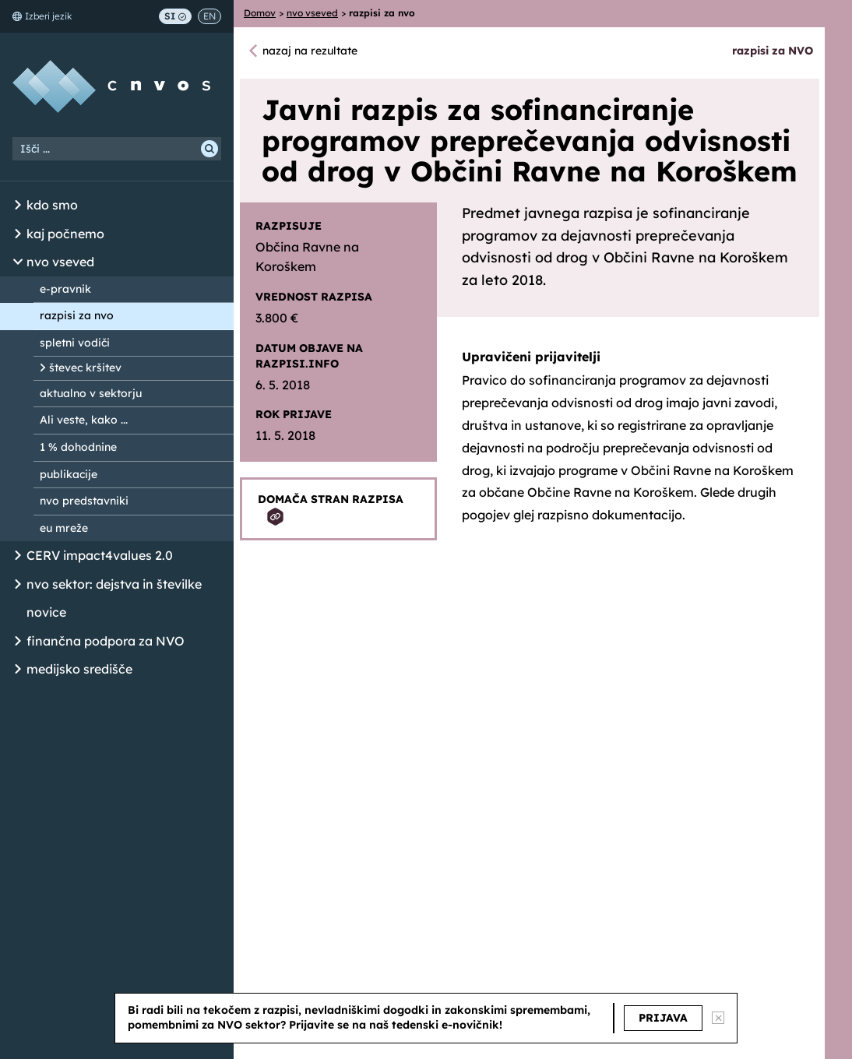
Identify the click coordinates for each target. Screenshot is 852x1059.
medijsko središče (79, 669)
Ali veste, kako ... (84, 420)
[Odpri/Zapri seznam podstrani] (17, 205)
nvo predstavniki (84, 501)
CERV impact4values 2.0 (99, 555)
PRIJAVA (663, 1018)
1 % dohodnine (78, 447)
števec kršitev (85, 368)
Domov (260, 13)
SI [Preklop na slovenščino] (175, 16)
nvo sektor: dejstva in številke (114, 584)
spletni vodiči (75, 343)
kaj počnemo (65, 233)
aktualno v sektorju (91, 393)
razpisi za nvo (77, 315)
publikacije (68, 474)
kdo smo (52, 205)
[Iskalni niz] (116, 148)
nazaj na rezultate (309, 51)
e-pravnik (65, 289)
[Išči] (209, 148)
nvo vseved (60, 261)
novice (46, 612)
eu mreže (64, 528)
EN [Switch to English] (209, 16)
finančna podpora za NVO (105, 641)
